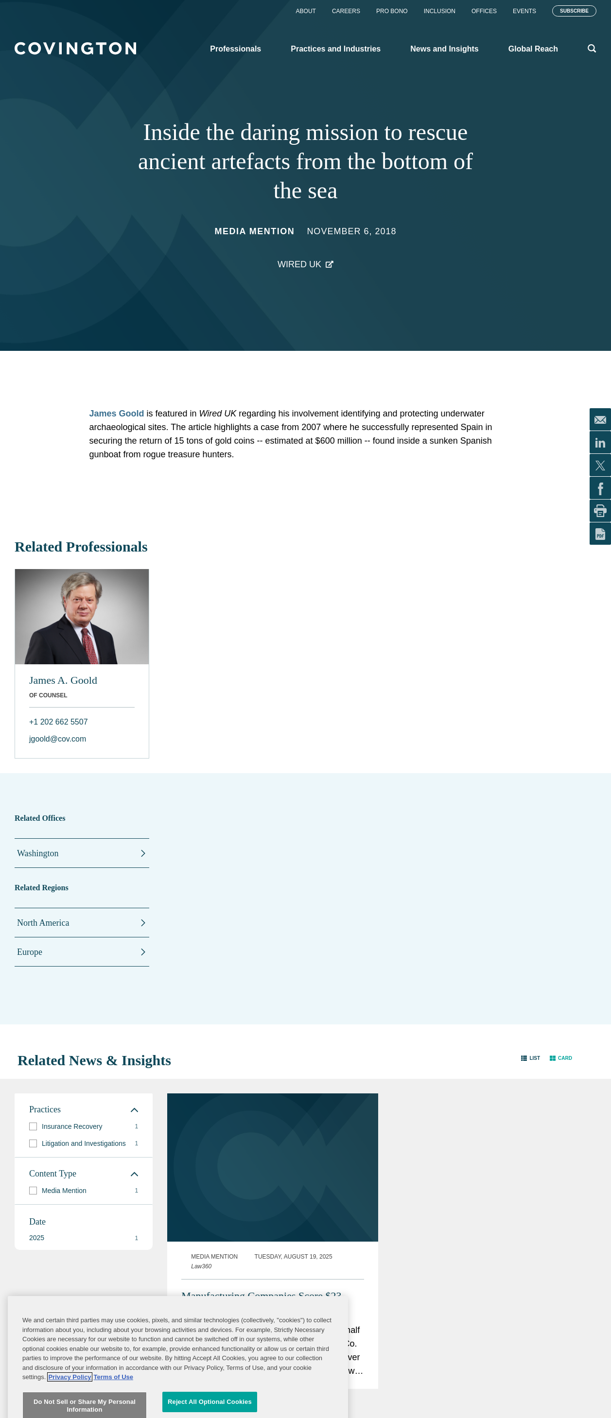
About (306, 11)
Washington (38, 853)
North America (43, 923)
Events (524, 11)
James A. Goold (63, 680)
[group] (83, 1127)
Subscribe (574, 11)
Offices (484, 11)
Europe (29, 952)
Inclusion (439, 11)
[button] (530, 1058)
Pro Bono (392, 11)
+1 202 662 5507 (58, 722)
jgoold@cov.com (57, 739)
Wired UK (299, 264)
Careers (346, 11)
